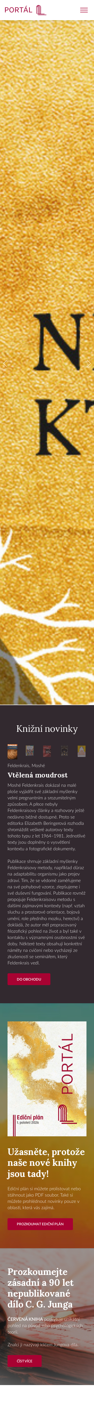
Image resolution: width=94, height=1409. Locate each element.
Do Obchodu (29, 979)
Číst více (24, 1361)
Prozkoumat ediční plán (40, 1224)
